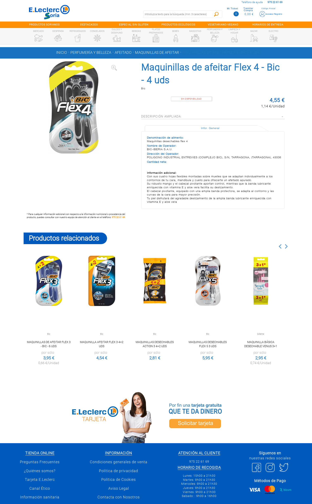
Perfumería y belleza (90, 52)
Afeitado (123, 52)
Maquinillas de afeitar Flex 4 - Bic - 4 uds (221, 52)
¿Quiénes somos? (39, 471)
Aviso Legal (118, 488)
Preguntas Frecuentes (40, 462)
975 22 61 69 (118, 217)
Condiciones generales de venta (118, 462)
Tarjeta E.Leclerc (40, 480)
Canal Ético (39, 488)
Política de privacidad (118, 471)
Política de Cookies (118, 480)
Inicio (61, 52)
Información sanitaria (39, 497)
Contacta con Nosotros (119, 497)
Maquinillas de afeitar (157, 52)
